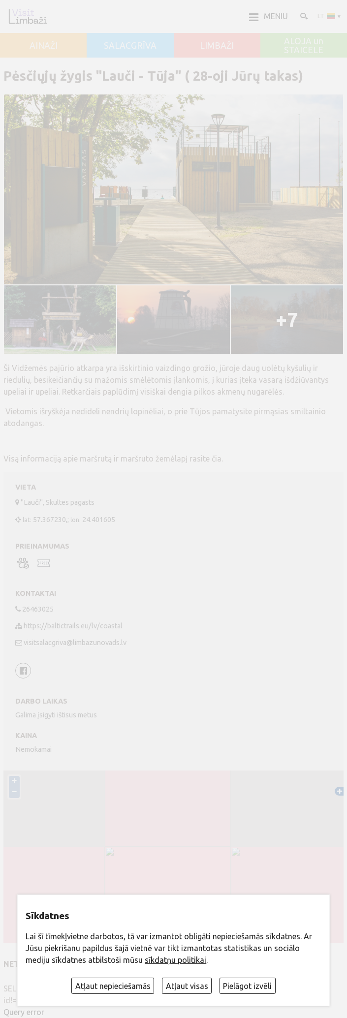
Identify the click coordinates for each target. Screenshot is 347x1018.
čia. (217, 458)
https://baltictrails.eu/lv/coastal (73, 626)
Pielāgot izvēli (247, 986)
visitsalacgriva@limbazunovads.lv (75, 643)
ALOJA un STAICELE (303, 45)
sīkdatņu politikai (175, 960)
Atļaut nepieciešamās (113, 986)
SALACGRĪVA (130, 45)
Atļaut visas (187, 986)
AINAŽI (44, 45)
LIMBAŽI (217, 45)
